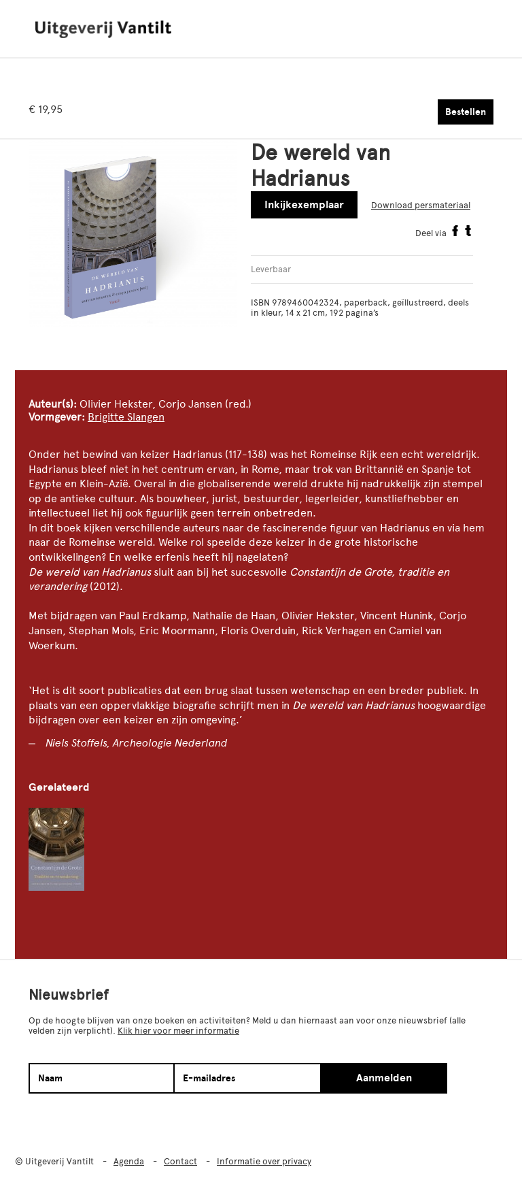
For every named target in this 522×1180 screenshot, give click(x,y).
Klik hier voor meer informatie (178, 1031)
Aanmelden (384, 1078)
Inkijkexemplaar (304, 205)
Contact (180, 1161)
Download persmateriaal (420, 205)
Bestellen (465, 112)
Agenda (129, 1161)
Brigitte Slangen (126, 416)
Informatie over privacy (264, 1161)
